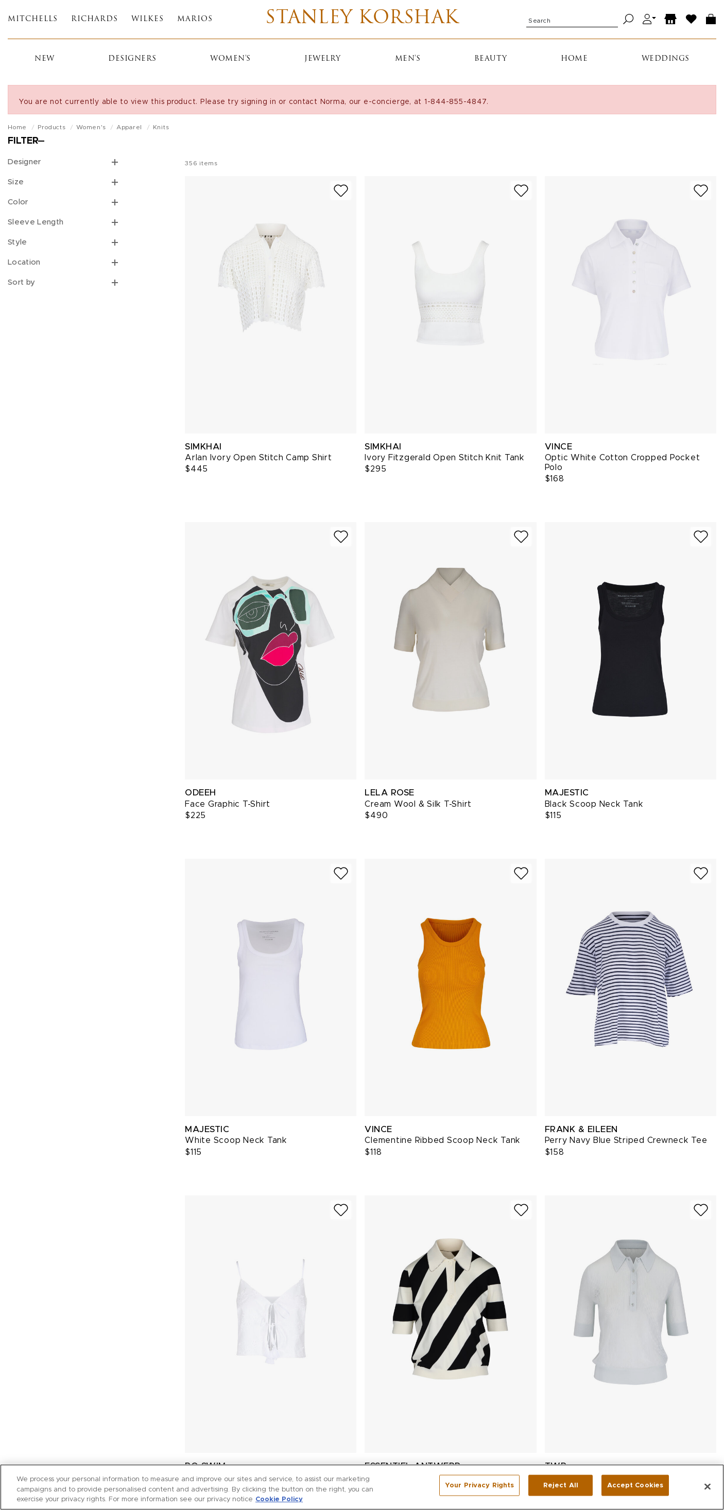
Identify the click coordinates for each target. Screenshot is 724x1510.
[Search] (628, 20)
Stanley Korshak (362, 20)
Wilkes (147, 21)
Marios (195, 21)
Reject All (560, 1486)
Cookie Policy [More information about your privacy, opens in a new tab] (279, 1500)
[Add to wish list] (341, 193)
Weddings (665, 61)
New (45, 61)
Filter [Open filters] (23, 143)
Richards (94, 21)
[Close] (707, 1487)
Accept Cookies (635, 1486)
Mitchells (33, 21)
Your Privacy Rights (479, 1486)
